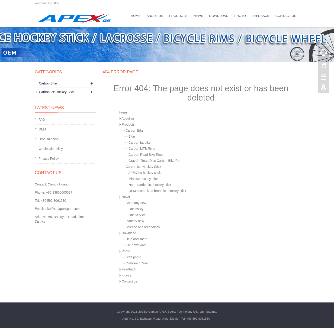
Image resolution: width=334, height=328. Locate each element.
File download (135, 245)
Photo (240, 16)
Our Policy (136, 209)
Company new (135, 203)
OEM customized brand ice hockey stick (157, 191)
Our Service (137, 215)
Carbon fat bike (139, 142)
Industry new (134, 221)
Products (178, 16)
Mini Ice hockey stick (143, 179)
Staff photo (133, 257)
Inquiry (127, 275)
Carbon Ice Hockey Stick (143, 167)
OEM (42, 129)
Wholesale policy (51, 149)
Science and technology (142, 227)
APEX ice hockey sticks (145, 173)
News (198, 16)
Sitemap (211, 311)
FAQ (42, 119)
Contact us (285, 16)
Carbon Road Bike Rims (145, 154)
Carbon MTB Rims (141, 148)
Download (218, 16)
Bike (131, 136)
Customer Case (136, 263)
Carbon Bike (134, 130)
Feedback (260, 16)
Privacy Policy (49, 158)
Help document (136, 239)
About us (155, 16)
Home (136, 16)
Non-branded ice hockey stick (149, 185)
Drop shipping (48, 139)
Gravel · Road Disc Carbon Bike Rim (154, 160)
